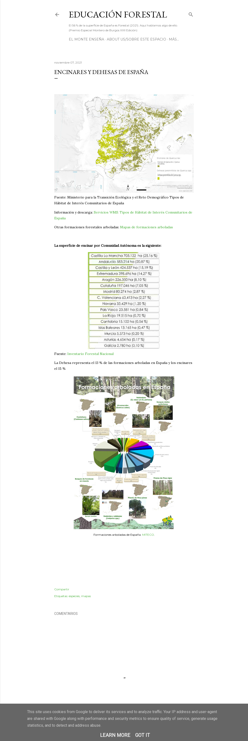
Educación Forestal (118, 14)
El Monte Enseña (86, 39)
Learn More (115, 735)
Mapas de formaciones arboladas (146, 227)
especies (74, 596)
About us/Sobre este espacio (136, 39)
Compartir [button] (61, 589)
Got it (142, 735)
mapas (86, 596)
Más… (174, 39)
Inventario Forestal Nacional (90, 354)
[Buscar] (191, 13)
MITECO (148, 534)
